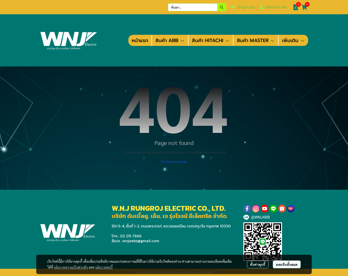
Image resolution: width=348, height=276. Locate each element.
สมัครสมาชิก (274, 7)
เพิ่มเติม (293, 40)
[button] (197, 7)
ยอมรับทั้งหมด (286, 264)
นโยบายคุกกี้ (104, 267)
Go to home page (174, 161)
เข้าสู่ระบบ (243, 7)
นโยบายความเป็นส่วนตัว (71, 267)
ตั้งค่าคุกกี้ (257, 264)
